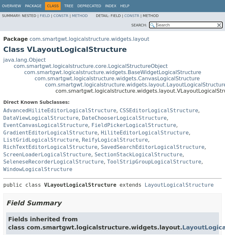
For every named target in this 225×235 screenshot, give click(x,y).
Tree (68, 6)
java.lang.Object (24, 60)
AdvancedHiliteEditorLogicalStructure (59, 110)
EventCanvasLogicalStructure (45, 125)
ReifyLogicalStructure (115, 140)
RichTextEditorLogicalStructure (50, 147)
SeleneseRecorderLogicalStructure (53, 162)
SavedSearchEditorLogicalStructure (152, 147)
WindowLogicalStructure (37, 169)
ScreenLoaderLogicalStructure (47, 154)
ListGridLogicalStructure (41, 140)
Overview (11, 6)
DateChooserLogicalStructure (124, 118)
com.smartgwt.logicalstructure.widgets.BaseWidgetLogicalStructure (112, 72)
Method (80, 16)
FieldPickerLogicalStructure (133, 125)
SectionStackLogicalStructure (139, 154)
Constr (60, 16)
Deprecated (89, 6)
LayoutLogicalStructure (179, 185)
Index (110, 6)
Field (45, 16)
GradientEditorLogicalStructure (50, 133)
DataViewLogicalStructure (41, 118)
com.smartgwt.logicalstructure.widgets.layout (89, 39)
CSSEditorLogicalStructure (159, 110)
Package (33, 6)
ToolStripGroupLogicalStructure (154, 162)
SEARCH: (139, 25)
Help (124, 6)
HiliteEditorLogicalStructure (145, 133)
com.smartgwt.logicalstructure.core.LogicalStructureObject (91, 66)
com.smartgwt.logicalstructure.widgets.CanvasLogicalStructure (117, 78)
